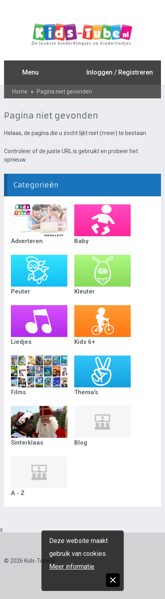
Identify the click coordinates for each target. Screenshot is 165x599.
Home (19, 91)
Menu (30, 72)
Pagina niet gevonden (64, 91)
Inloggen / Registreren (119, 72)
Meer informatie (71, 566)
